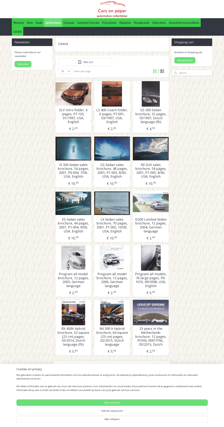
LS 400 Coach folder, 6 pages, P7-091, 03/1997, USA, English (112, 116)
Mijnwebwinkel (164, 420)
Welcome (18, 22)
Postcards (69, 22)
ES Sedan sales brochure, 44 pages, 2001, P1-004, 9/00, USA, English (73, 225)
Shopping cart (185, 60)
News (30, 22)
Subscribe (23, 64)
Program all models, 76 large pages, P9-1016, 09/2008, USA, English (150, 280)
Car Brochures (53, 22)
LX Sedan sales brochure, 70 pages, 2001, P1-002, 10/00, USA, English (112, 225)
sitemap (111, 420)
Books (39, 22)
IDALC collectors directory (109, 402)
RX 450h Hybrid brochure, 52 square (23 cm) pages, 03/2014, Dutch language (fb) (73, 336)
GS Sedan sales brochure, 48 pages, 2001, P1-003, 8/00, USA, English (112, 171)
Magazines (125, 22)
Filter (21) (85, 62)
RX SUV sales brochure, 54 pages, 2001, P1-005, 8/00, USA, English (150, 171)
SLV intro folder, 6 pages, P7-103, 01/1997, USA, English (73, 116)
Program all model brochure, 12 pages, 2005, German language (73, 280)
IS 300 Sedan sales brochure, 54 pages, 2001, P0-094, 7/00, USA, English (73, 171)
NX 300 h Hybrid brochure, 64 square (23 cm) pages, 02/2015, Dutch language (112, 336)
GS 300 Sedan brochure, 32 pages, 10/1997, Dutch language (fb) (150, 116)
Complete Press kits (88, 22)
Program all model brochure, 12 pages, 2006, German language (112, 280)
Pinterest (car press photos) (110, 406)
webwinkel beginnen (132, 420)
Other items (159, 22)
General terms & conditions (184, 22)
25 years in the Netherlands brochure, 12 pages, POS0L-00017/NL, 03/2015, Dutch (150, 336)
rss (118, 420)
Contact (17, 31)
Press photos (109, 22)
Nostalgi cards (141, 22)
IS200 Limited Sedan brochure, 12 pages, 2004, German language (150, 225)
